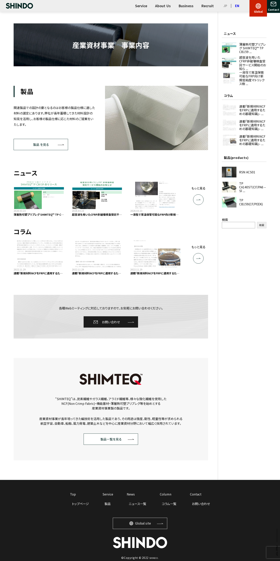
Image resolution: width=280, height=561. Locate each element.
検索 (225, 219)
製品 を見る (41, 144)
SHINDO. (154, 558)
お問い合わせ (111, 322)
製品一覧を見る (111, 439)
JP (225, 6)
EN (237, 6)
